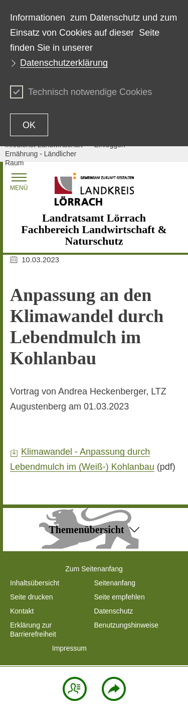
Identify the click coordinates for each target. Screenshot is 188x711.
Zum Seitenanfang (93, 569)
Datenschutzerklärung (64, 63)
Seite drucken (31, 597)
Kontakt (22, 611)
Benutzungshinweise (126, 625)
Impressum (69, 648)
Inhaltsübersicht (34, 583)
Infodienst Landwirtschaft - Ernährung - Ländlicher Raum (46, 154)
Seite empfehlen (119, 597)
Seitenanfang (115, 583)
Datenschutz (113, 611)
